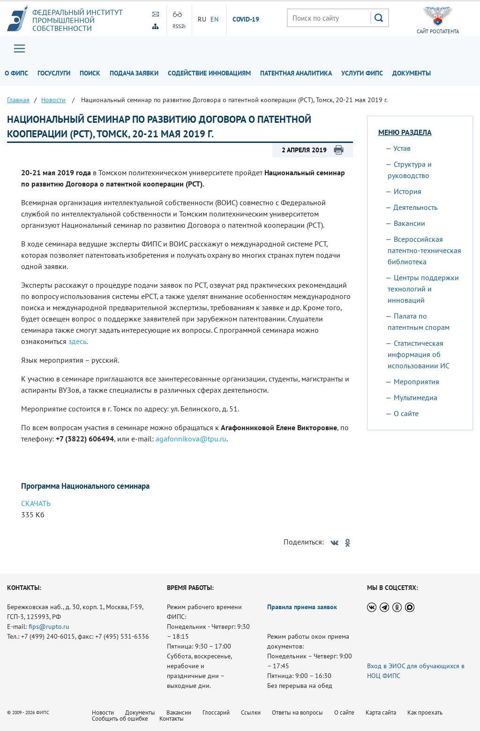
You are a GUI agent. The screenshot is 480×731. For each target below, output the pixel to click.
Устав (402, 148)
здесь (77, 341)
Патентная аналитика (296, 73)
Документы (411, 73)
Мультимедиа (415, 397)
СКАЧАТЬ (36, 503)
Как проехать (424, 712)
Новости (103, 712)
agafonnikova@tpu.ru (191, 438)
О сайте (406, 413)
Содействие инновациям (209, 73)
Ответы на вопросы (297, 712)
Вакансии (409, 223)
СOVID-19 (246, 19)
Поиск (90, 73)
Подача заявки (134, 73)
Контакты (171, 719)
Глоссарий (216, 712)
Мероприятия (416, 381)
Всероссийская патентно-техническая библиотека (424, 250)
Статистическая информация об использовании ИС (419, 354)
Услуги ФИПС (362, 73)
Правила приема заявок (302, 607)
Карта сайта (381, 712)
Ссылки (251, 712)
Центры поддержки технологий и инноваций (423, 289)
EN (214, 19)
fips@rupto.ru (49, 626)
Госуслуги (54, 73)
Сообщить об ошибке (120, 719)
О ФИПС (16, 73)
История (407, 191)
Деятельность (415, 207)
